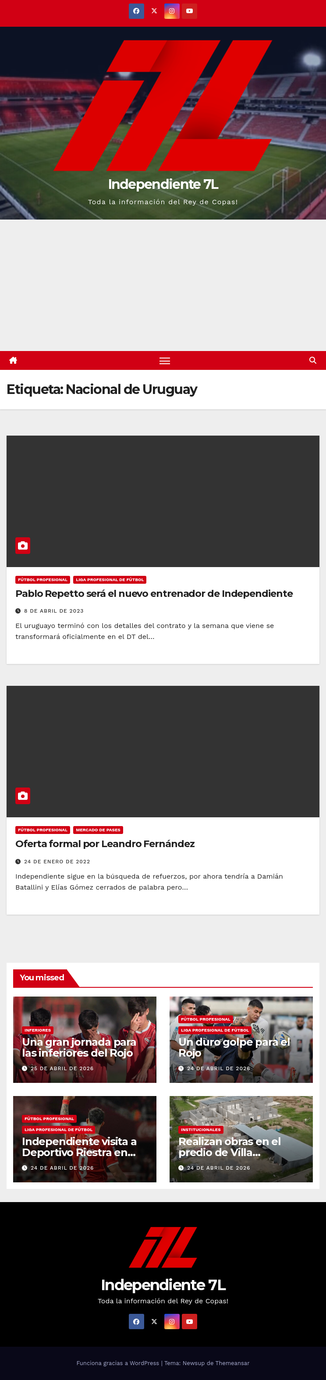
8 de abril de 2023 (54, 611)
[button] (312, 360)
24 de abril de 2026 (218, 1068)
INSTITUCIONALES (201, 1129)
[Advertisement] (163, 285)
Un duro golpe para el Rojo (234, 1047)
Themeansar (233, 1363)
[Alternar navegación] (165, 360)
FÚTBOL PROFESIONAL (42, 579)
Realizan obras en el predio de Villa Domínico (229, 1152)
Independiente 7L (163, 184)
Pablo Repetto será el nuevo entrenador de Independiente (154, 594)
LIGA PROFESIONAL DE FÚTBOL (110, 579)
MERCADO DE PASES (98, 829)
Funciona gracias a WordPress (118, 1363)
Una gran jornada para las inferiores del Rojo (79, 1047)
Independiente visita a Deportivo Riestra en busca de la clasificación (83, 1152)
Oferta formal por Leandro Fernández (105, 844)
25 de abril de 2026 (62, 1068)
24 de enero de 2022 (57, 862)
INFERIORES (38, 1030)
